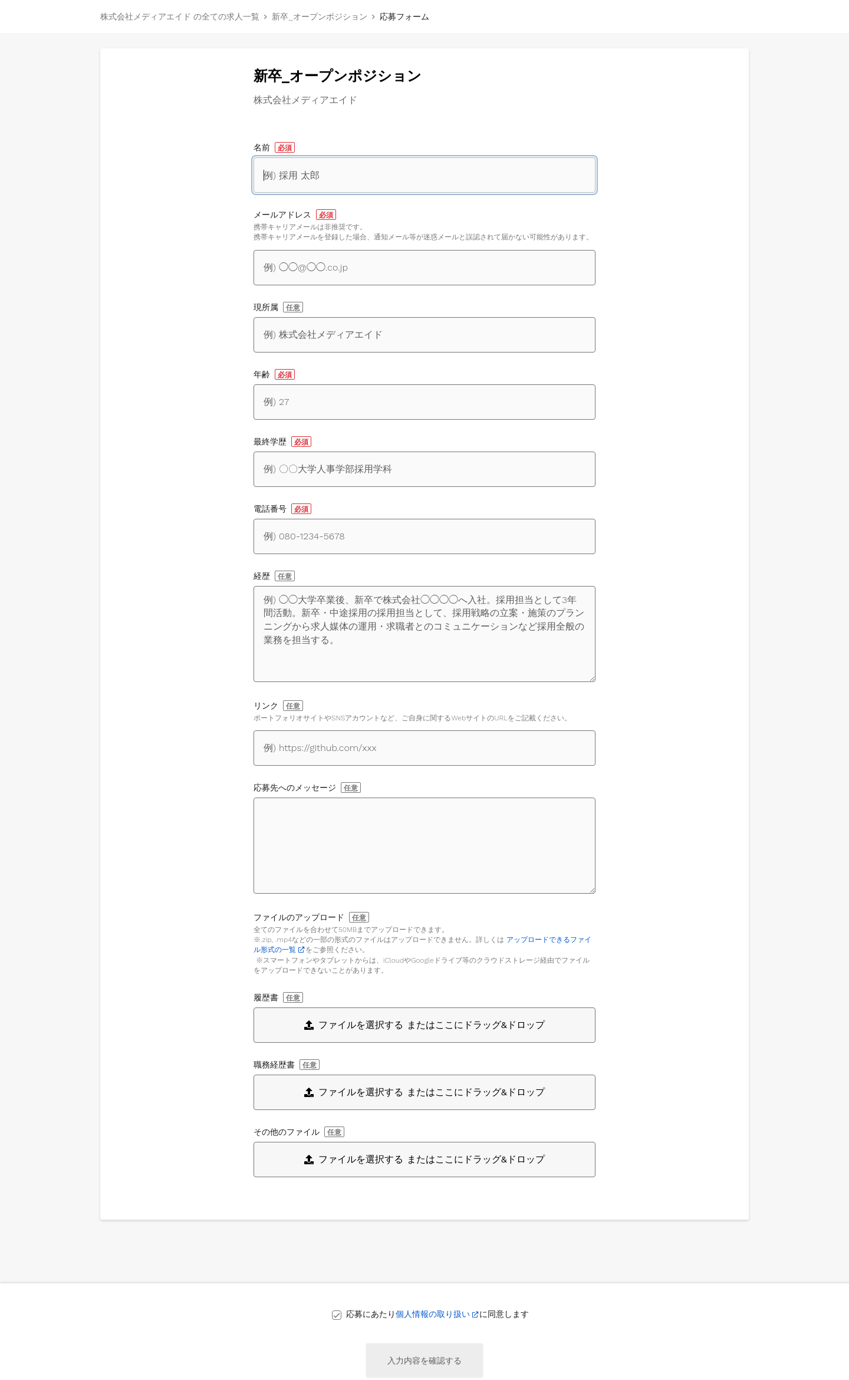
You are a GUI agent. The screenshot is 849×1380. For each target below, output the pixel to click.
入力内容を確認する (424, 1360)
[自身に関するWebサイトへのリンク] (424, 748)
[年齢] (424, 402)
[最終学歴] (424, 469)
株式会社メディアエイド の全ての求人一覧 (179, 16)
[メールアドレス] (424, 267)
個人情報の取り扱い (433, 1314)
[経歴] (424, 634)
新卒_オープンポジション (319, 16)
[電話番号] (424, 536)
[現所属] (424, 335)
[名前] (424, 175)
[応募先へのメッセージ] (424, 846)
